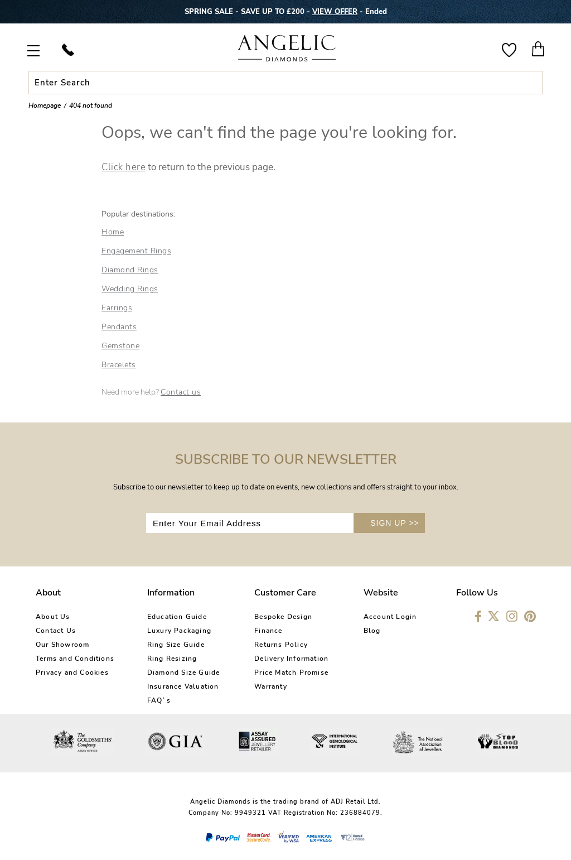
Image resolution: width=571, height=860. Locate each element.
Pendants (119, 326)
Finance (268, 630)
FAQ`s (159, 700)
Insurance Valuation (183, 686)
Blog (372, 630)
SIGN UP (394, 522)
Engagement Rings (136, 251)
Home (112, 232)
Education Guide (177, 616)
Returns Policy (281, 644)
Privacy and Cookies (72, 672)
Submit (528, 82)
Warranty (270, 686)
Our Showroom (62, 644)
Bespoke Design (283, 616)
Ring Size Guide (176, 644)
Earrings (116, 307)
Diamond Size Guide (183, 672)
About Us (53, 616)
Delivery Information (291, 658)
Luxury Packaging (179, 630)
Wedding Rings (129, 289)
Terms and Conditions (75, 658)
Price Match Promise (291, 672)
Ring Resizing (172, 658)
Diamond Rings (129, 270)
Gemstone (120, 345)
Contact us (181, 392)
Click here (123, 167)
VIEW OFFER (334, 12)
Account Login (390, 616)
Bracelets (118, 364)
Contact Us (56, 630)
